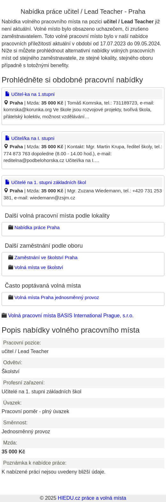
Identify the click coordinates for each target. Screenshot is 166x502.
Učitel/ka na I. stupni (29, 138)
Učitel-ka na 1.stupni (30, 94)
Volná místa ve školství (38, 267)
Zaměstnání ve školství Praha (46, 257)
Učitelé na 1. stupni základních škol (45, 182)
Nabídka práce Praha (37, 227)
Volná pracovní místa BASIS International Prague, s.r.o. (70, 315)
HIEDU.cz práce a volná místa (92, 498)
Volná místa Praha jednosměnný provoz (56, 297)
